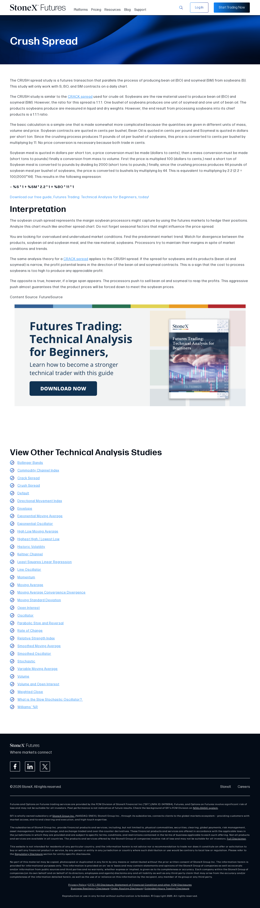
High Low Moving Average (37, 532)
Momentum (26, 577)
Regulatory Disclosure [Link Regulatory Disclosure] (29, 854)
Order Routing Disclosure (127, 888)
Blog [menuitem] (127, 10)
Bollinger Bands (30, 463)
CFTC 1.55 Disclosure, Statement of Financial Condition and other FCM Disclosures (140, 884)
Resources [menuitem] (112, 10)
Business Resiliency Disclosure (90, 888)
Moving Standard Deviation (39, 600)
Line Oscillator (29, 570)
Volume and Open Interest (38, 684)
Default (23, 493)
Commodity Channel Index (38, 471)
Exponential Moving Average (40, 516)
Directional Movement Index (39, 501)
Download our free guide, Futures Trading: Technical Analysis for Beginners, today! (79, 197)
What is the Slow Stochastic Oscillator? (50, 700)
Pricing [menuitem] (96, 10)
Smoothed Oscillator (34, 654)
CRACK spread (80, 97)
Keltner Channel (30, 554)
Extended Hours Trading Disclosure (167, 888)
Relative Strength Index (36, 638)
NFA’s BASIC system (205, 808)
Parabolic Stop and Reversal (40, 623)
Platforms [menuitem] (81, 10)
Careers (244, 787)
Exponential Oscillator (35, 524)
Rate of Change (30, 631)
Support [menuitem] (140, 10)
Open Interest (28, 608)
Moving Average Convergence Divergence (51, 593)
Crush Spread (28, 486)
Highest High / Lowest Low (38, 539)
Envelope (24, 509)
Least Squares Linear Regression (44, 562)
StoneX (225, 787)
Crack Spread (28, 478)
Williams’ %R (27, 707)
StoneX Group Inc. (63, 816)
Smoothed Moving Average (39, 646)
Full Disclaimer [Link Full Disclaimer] (236, 838)
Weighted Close (30, 692)
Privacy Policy (77, 884)
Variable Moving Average (37, 669)
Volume (23, 677)
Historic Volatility (31, 547)
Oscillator (25, 616)
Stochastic (26, 662)
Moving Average (30, 585)
